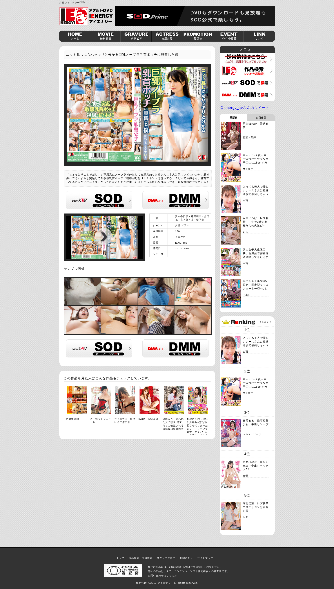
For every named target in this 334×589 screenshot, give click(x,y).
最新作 (234, 117)
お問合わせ (186, 558)
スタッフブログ (166, 558)
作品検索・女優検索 (140, 558)
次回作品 (261, 117)
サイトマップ (205, 558)
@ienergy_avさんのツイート (244, 108)
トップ (120, 558)
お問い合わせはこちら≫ (162, 575)
